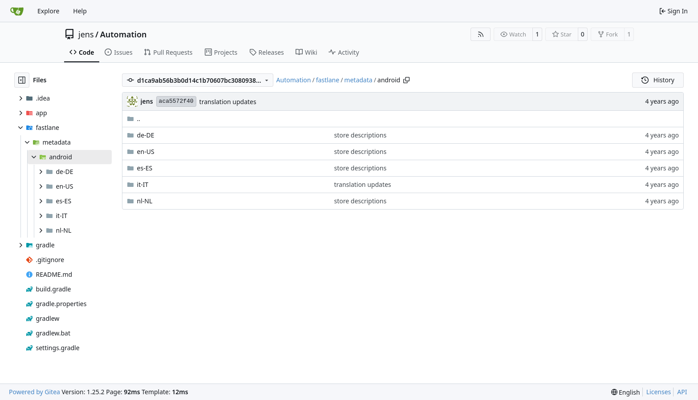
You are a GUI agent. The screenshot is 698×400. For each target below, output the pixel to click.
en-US (145, 151)
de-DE (145, 135)
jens (86, 34)
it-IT (143, 184)
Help (80, 11)
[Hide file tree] (21, 80)
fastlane (327, 80)
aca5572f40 (176, 101)
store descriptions (360, 135)
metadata (358, 80)
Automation (123, 34)
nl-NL (145, 201)
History (657, 80)
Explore (48, 11)
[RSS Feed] (481, 34)
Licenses (658, 392)
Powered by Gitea (34, 392)
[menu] (625, 392)
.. (134, 118)
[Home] (16, 11)
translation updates (227, 101)
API (682, 392)
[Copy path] (406, 80)
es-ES (145, 168)
